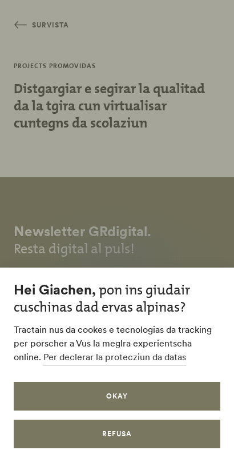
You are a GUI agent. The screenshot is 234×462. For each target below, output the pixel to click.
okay (117, 396)
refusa (117, 433)
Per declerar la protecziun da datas (114, 357)
